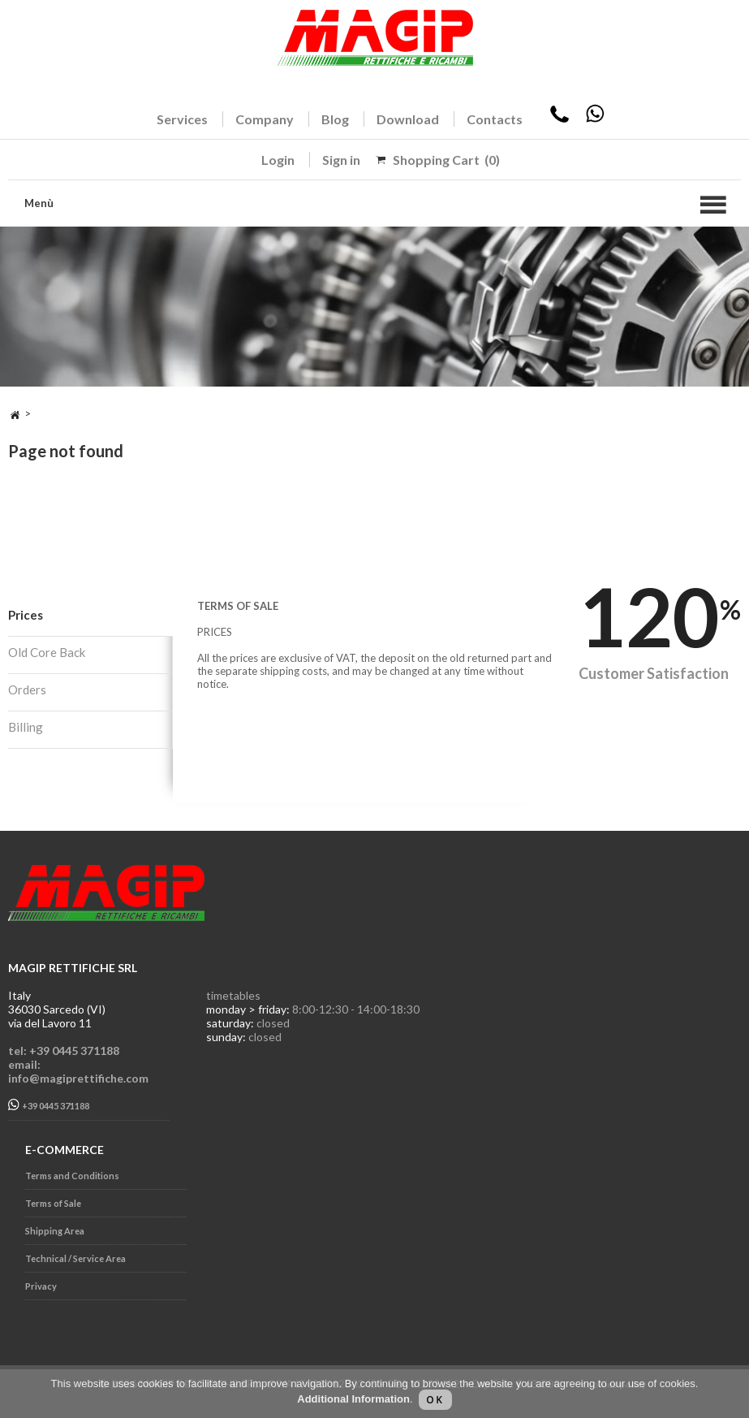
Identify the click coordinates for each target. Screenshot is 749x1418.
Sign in (341, 159)
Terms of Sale (53, 1203)
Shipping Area (54, 1231)
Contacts (495, 119)
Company (264, 119)
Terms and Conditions (72, 1175)
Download (408, 119)
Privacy (41, 1286)
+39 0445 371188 (48, 1105)
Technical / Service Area (75, 1258)
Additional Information (353, 1399)
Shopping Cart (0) (446, 159)
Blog (335, 119)
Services (182, 119)
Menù (39, 203)
